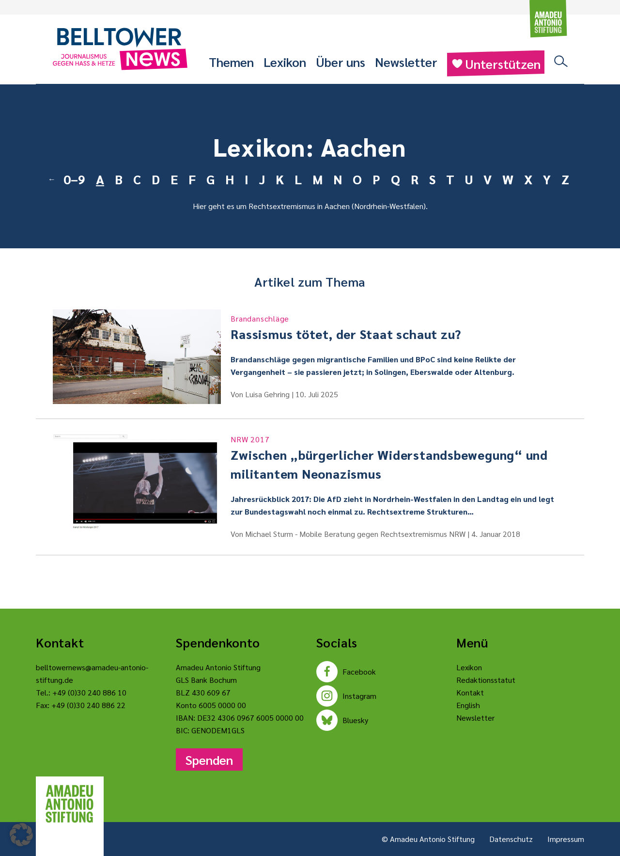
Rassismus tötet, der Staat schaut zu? (399, 327)
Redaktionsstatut (485, 680)
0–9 (74, 179)
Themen (231, 61)
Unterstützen (496, 63)
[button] (21, 834)
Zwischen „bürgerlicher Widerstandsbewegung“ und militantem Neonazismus (399, 458)
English (468, 705)
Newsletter (406, 61)
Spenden (209, 759)
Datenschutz (511, 839)
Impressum (565, 839)
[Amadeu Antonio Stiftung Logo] (70, 804)
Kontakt (470, 692)
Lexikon (285, 61)
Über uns (340, 61)
